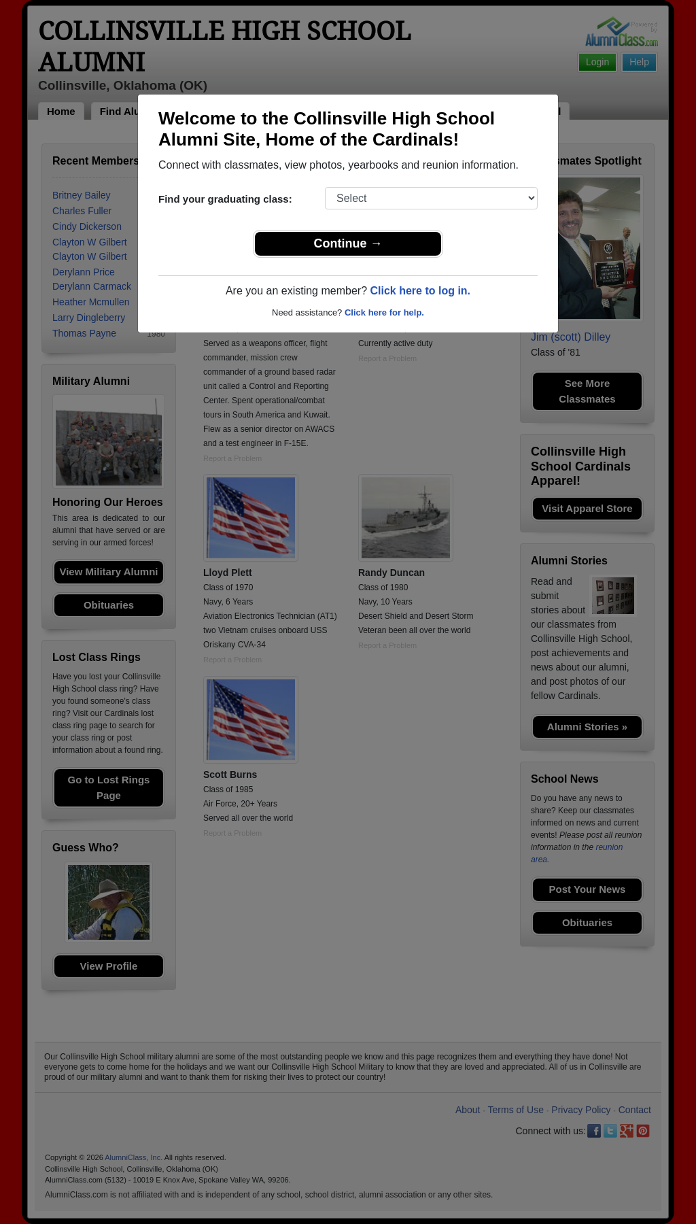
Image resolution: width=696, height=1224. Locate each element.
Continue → (348, 243)
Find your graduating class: (225, 199)
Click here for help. (384, 312)
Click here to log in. (420, 290)
